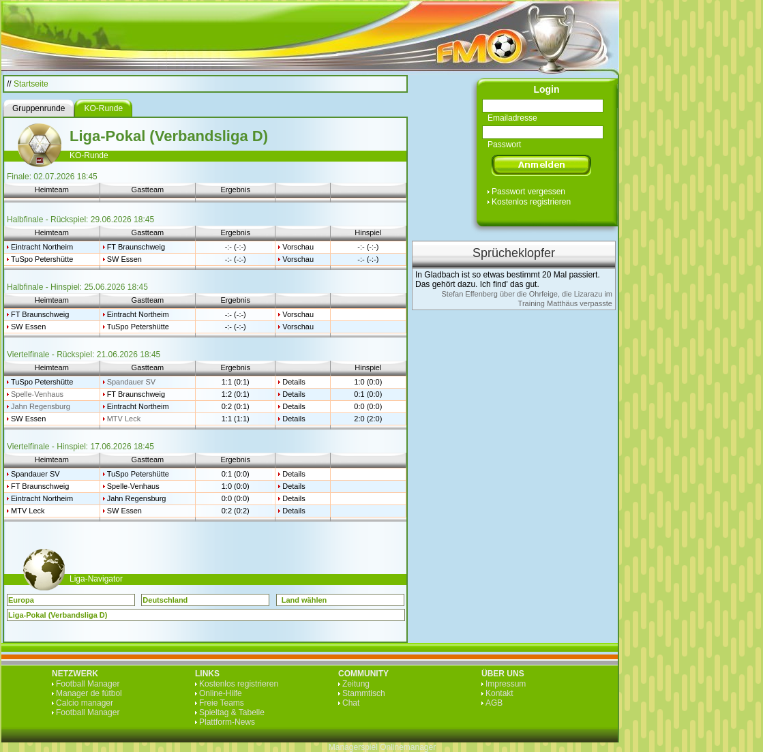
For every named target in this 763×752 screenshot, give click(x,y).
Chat (350, 703)
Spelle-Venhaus (37, 394)
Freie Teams (221, 703)
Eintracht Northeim (42, 247)
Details (293, 382)
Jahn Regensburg (40, 406)
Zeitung (356, 684)
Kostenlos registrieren (531, 202)
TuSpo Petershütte (42, 259)
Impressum (505, 684)
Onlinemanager (408, 747)
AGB (494, 703)
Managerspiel (353, 747)
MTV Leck (124, 419)
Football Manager (87, 684)
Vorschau (298, 247)
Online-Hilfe (220, 693)
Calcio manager (84, 703)
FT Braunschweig (136, 247)
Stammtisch (363, 693)
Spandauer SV (131, 382)
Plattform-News (227, 722)
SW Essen (124, 259)
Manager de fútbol (89, 693)
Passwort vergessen (528, 191)
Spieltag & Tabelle (232, 712)
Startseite (31, 84)
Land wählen (304, 600)
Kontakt (499, 693)
